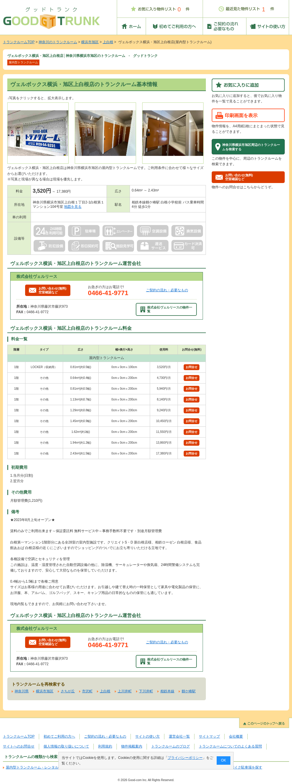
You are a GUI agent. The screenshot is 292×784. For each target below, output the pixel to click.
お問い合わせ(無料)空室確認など (47, 290)
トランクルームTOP (18, 42)
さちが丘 (68, 691)
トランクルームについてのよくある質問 (230, 746)
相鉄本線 (167, 691)
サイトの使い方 (147, 736)
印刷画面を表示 (241, 115)
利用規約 (105, 746)
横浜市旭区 (90, 42)
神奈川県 (22, 691)
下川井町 (146, 691)
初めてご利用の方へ (59, 736)
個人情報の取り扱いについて (66, 746)
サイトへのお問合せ (18, 746)
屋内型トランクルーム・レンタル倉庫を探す (41, 767)
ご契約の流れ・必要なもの (167, 290)
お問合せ (191, 367)
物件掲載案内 (131, 746)
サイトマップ (209, 736)
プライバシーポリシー (185, 758)
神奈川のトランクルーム (58, 42)
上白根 (108, 42)
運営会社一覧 (179, 736)
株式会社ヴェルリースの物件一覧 (166, 309)
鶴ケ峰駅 (189, 691)
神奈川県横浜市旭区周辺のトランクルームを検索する (251, 147)
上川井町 (125, 691)
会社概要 (236, 736)
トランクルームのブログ (170, 746)
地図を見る (72, 207)
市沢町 (87, 691)
